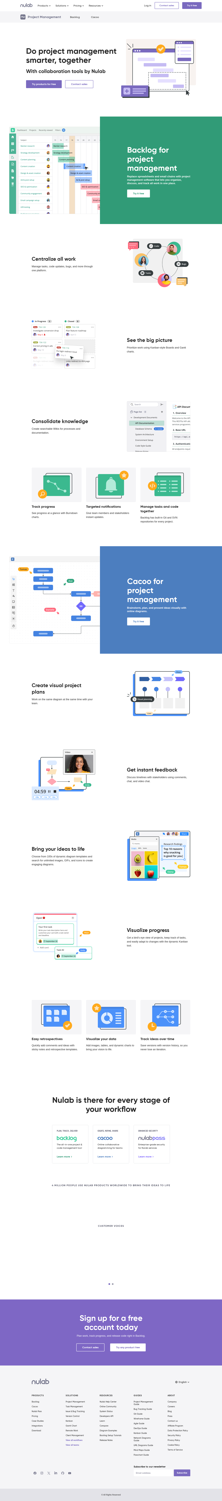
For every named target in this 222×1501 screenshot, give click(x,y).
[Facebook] (35, 1473)
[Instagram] (41, 1473)
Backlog (75, 17)
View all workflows (74, 1440)
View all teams (72, 1445)
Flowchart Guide (141, 1455)
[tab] (109, 1284)
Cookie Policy (174, 1445)
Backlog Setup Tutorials (110, 1435)
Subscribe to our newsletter (150, 1466)
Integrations (37, 1425)
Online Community (108, 1406)
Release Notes (106, 1440)
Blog (170, 1411)
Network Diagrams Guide (142, 1439)
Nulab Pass (37, 1411)
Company (172, 1401)
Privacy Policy (174, 1440)
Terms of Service (175, 1450)
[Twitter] (49, 1473)
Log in (147, 5)
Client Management (75, 1435)
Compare (104, 1425)
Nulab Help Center (108, 1401)
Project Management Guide (143, 1403)
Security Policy (174, 1435)
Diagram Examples (108, 1430)
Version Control (72, 1416)
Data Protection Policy (178, 1430)
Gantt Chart (71, 1425)
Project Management (75, 1401)
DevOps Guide (140, 1428)
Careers (171, 1406)
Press (170, 1416)
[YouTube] (69, 1473)
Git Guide (138, 1414)
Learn (102, 1421)
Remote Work (72, 1430)
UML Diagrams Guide (143, 1445)
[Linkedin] (55, 1473)
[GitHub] (62, 1473)
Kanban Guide (140, 1433)
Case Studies (38, 1421)
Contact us (173, 1421)
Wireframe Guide (142, 1418)
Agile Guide (139, 1423)
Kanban (69, 1421)
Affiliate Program (175, 1425)
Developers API (106, 1416)
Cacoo (95, 17)
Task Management (74, 1406)
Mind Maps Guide (142, 1450)
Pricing (35, 1416)
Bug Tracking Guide (143, 1409)
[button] (182, 1382)
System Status (106, 1411)
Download (36, 1430)
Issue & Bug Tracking (75, 1411)
